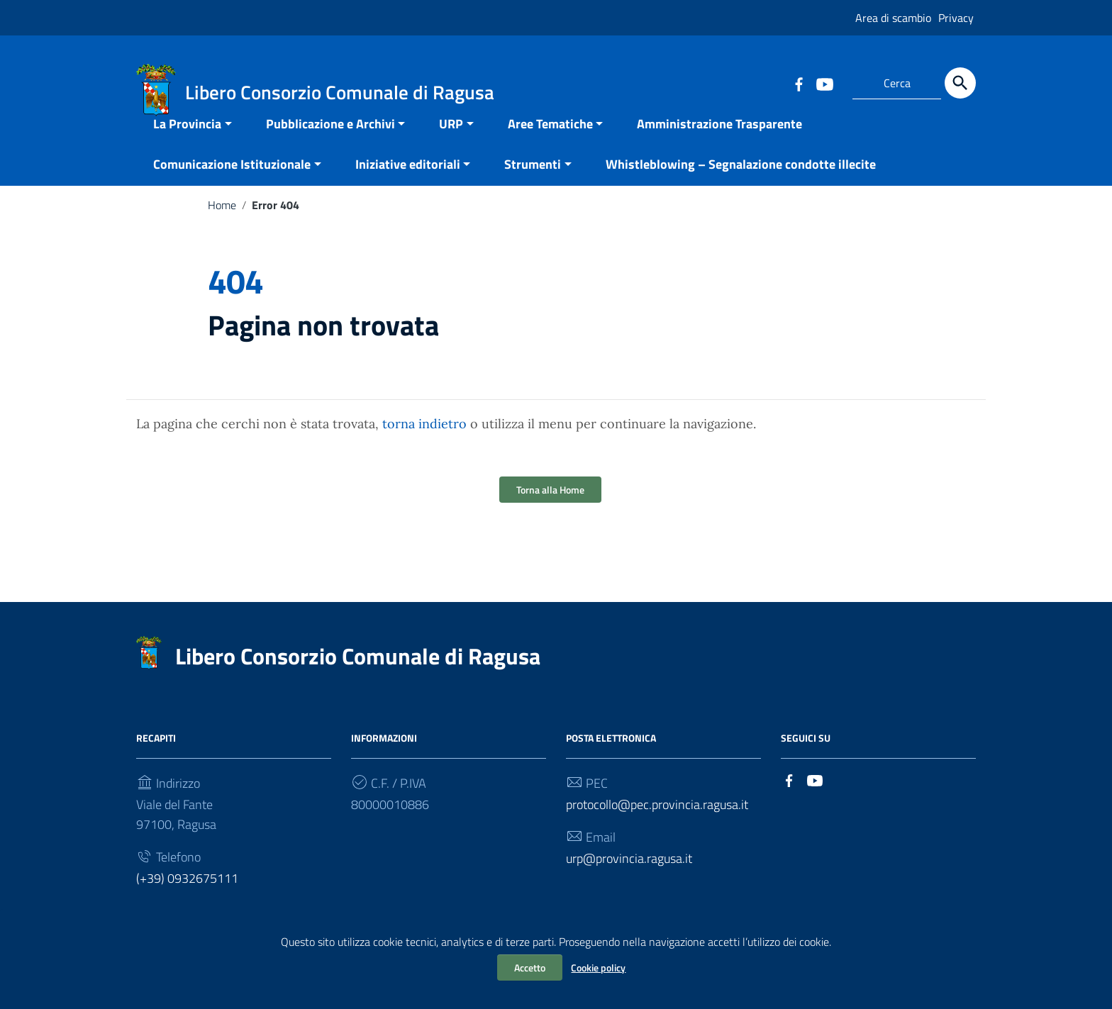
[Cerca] (960, 83)
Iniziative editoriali (407, 180)
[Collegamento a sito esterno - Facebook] (798, 82)
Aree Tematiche (550, 140)
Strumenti (532, 180)
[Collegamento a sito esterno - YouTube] (824, 82)
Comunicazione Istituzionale (232, 180)
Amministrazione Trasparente (719, 140)
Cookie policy (598, 967)
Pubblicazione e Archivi (330, 140)
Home (222, 221)
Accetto (529, 967)
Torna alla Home (550, 505)
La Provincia (187, 140)
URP (451, 140)
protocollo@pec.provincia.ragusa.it (657, 820)
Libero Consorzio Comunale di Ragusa (357, 672)
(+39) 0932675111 (187, 894)
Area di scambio (893, 17)
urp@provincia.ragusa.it (629, 874)
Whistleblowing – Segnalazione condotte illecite (741, 180)
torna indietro (424, 440)
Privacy (956, 17)
